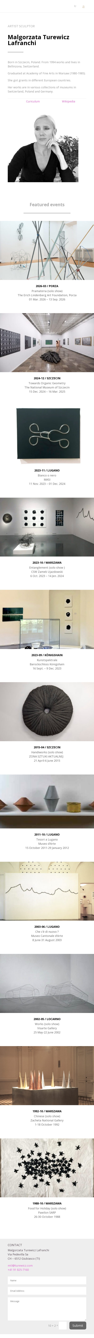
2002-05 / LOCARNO (47, 1019)
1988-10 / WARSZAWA (47, 1203)
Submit (77, 1325)
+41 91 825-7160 (18, 1270)
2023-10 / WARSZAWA (47, 562)
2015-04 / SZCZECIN (47, 747)
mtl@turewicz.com (20, 1265)
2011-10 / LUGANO (47, 834)
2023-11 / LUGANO (47, 470)
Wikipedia (68, 101)
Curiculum (33, 101)
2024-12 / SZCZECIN (47, 378)
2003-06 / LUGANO (47, 927)
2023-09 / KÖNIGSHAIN (47, 655)
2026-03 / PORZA (47, 286)
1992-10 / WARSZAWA (47, 1111)
